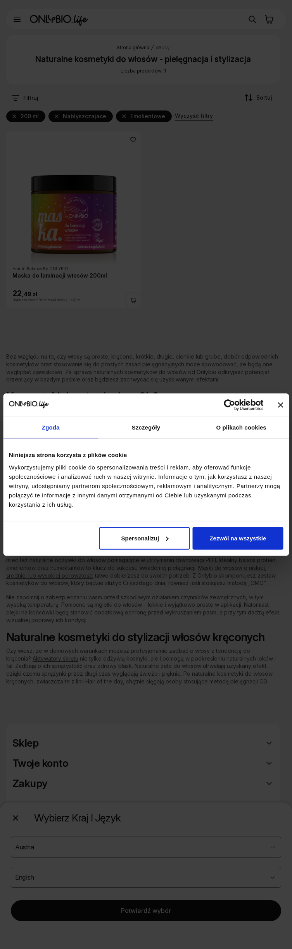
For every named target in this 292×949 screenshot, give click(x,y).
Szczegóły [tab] (146, 427)
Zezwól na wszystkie (237, 538)
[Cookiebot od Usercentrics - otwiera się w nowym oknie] (229, 405)
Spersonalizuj (145, 538)
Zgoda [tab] (51, 427)
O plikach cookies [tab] (241, 427)
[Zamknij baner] (280, 405)
